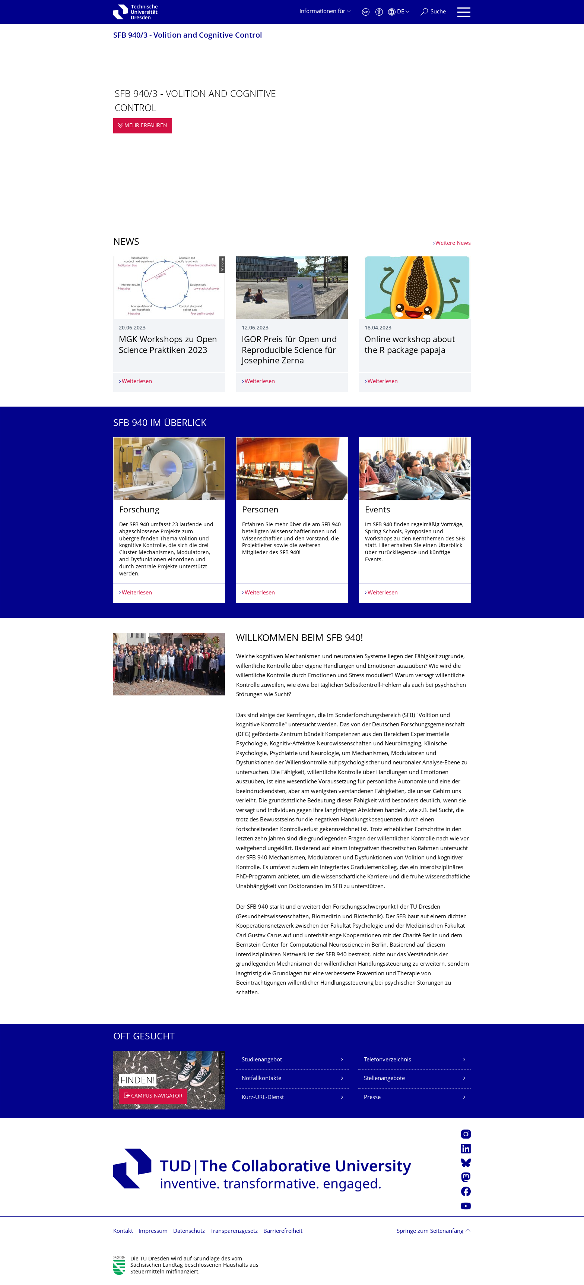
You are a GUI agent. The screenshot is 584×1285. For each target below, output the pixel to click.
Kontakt (123, 1231)
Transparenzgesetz (234, 1231)
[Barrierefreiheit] (379, 12)
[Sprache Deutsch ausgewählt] (398, 12)
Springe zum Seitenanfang (430, 1231)
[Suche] (433, 12)
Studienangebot (262, 1060)
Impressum (153, 1231)
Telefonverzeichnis (387, 1060)
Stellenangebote (384, 1079)
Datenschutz (189, 1231)
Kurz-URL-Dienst (263, 1098)
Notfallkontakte (261, 1079)
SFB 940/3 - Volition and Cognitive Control (187, 36)
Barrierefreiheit (282, 1231)
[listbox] (292, 520)
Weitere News (453, 243)
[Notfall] (366, 12)
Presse (372, 1098)
